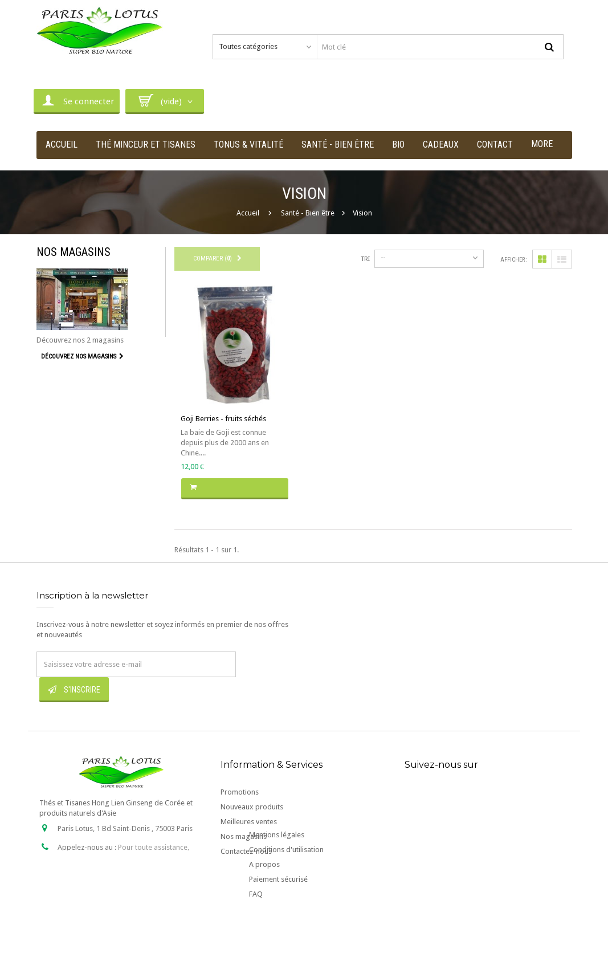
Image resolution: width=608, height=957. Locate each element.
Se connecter (76, 100)
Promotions (240, 792)
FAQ (256, 930)
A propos (264, 901)
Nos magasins (73, 252)
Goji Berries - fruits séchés (223, 418)
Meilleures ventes (249, 821)
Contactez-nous (246, 851)
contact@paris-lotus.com (124, 876)
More (542, 144)
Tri (365, 259)
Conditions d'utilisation (286, 886)
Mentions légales (276, 871)
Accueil (247, 213)
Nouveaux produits (252, 807)
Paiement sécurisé (278, 915)
